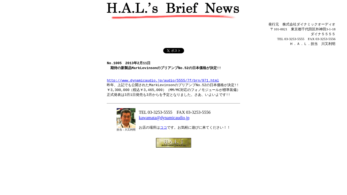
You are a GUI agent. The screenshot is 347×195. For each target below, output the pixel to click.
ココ (163, 133)
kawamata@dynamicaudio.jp (164, 123)
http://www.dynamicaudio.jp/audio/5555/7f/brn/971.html (163, 84)
